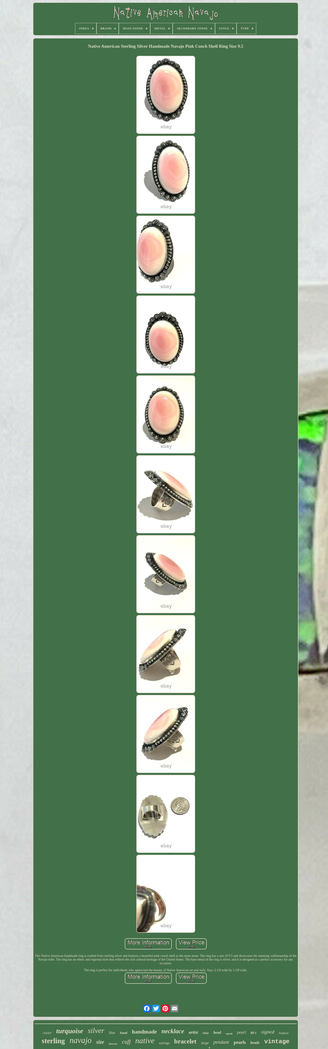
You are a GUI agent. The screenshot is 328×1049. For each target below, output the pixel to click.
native (144, 1040)
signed (267, 1032)
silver (96, 1030)
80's (253, 1033)
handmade (144, 1032)
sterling (53, 1041)
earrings (164, 1043)
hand (123, 1033)
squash (229, 1033)
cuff (126, 1042)
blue (112, 1033)
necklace (173, 1031)
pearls (240, 1042)
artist (193, 1032)
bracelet (185, 1041)
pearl (241, 1032)
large (205, 1043)
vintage (276, 1041)
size (100, 1042)
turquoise (69, 1031)
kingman (283, 1033)
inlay (206, 1033)
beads (255, 1042)
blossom (113, 1043)
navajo (80, 1040)
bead (217, 1032)
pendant (221, 1042)
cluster (47, 1033)
